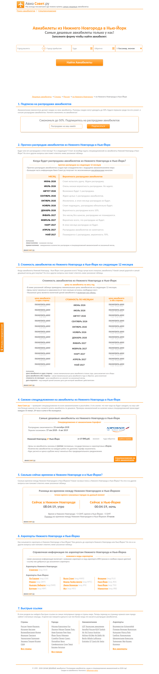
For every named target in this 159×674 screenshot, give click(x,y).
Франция (24, 635)
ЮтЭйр (91, 635)
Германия (35, 638)
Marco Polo (126, 632)
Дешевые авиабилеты (42, 97)
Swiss (102, 641)
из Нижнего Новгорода (82, 97)
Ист (65, 588)
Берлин (55, 647)
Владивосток (118, 626)
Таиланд (32, 635)
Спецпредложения (47, 11)
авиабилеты (57, 4)
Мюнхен (65, 635)
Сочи (66, 644)
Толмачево (117, 641)
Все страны (26, 648)
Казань (129, 641)
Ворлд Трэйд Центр (72, 581)
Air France (89, 632)
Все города (57, 651)
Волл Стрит (68, 578)
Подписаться (98, 126)
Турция (31, 641)
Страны (57, 97)
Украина (24, 641)
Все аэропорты (120, 648)
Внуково (123, 629)
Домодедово (125, 635)
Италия (38, 641)
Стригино (33, 569)
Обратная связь (92, 670)
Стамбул (55, 638)
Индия (38, 632)
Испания (24, 629)
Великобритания (28, 632)
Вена (63, 641)
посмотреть (42, 304)
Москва (55, 626)
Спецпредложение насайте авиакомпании (125, 459)
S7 (90, 641)
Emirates (85, 641)
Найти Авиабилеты (79, 62)
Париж (67, 629)
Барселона (62, 626)
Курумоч (116, 644)
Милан (61, 629)
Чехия (29, 626)
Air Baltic (98, 635)
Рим (65, 632)
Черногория (26, 638)
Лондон (55, 629)
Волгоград (132, 629)
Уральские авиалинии (95, 626)
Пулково (116, 629)
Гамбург (116, 635)
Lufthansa (97, 638)
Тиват (70, 644)
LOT (83, 626)
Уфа (123, 641)
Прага (58, 635)
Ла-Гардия (34, 578)
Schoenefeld (129, 626)
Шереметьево (119, 638)
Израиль (36, 626)
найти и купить (125, 439)
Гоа (69, 626)
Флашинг (102, 578)
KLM (97, 629)
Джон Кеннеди (70, 585)
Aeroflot (85, 629)
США (23, 644)
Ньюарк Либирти (37, 585)
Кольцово (117, 632)
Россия (67, 97)
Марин (32, 581)
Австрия (31, 629)
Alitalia (90, 638)
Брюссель (129, 638)
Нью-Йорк (103, 581)
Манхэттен (103, 588)
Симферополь (57, 644)
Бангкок (59, 632)
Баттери (33, 588)
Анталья (61, 647)
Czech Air (95, 641)
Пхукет (62, 638)
